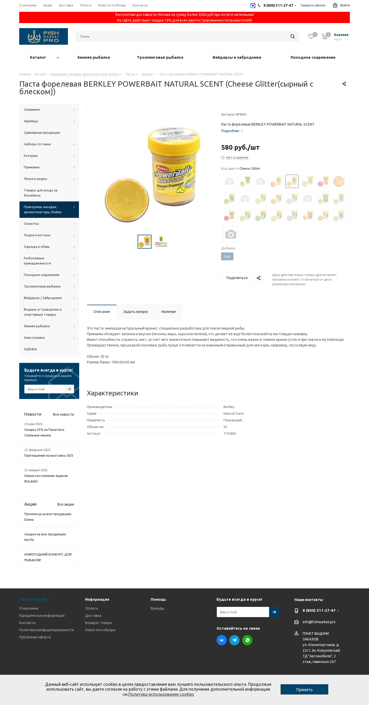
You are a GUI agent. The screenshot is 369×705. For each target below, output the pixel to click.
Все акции (65, 504)
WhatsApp (247, 640)
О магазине (28, 608)
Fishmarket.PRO (34, 599)
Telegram (234, 640)
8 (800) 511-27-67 (319, 610)
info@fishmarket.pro (319, 622)
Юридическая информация (42, 616)
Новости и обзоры (100, 630)
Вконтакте (222, 640)
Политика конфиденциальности (46, 630)
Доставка (93, 616)
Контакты (27, 623)
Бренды (157, 608)
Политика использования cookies (161, 694)
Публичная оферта (35, 637)
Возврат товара (98, 623)
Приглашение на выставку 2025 (48, 455)
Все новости (63, 414)
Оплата (91, 608)
